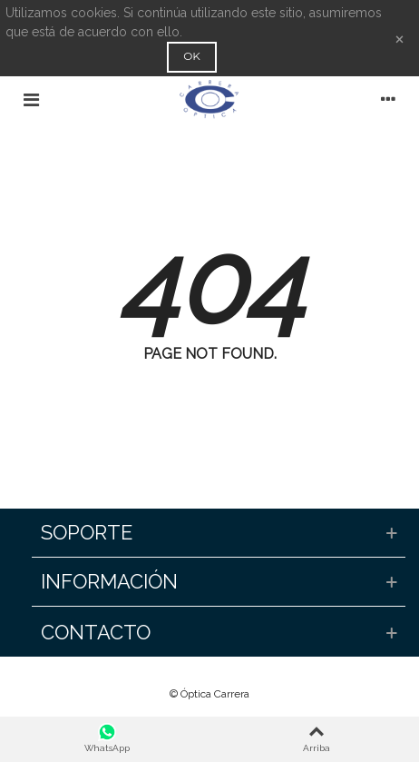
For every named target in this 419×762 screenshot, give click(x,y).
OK (191, 56)
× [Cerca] (399, 38)
